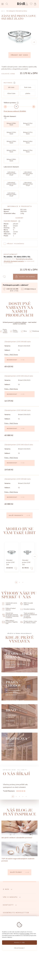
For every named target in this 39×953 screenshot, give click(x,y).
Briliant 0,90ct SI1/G (11, 160)
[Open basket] (36, 4)
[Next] (34, 42)
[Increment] (33, 106)
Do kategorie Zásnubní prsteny (14, 11)
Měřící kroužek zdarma (26, 603)
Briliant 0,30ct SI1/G (11, 142)
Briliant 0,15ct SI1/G (27, 124)
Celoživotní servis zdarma (9, 603)
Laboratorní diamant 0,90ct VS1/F (11, 194)
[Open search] (7, 4)
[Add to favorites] (15, 568)
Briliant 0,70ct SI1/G (27, 151)
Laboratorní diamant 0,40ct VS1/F (28, 173)
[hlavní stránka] (21, 6)
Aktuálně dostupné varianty (14, 261)
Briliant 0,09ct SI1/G (11, 124)
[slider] (16, 106)
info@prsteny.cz (28, 289)
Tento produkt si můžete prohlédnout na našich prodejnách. (28, 615)
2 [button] (19, 796)
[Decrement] (5, 106)
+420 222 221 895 (10, 289)
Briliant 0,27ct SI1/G (27, 133)
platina (28, 93)
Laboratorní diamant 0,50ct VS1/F (11, 184)
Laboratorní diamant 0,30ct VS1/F (11, 173)
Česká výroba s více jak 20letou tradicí (28, 622)
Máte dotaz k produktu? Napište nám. (10, 622)
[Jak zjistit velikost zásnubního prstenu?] (19, 830)
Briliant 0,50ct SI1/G (11, 151)
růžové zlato (11, 93)
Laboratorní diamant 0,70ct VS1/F (28, 184)
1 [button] (19, 582)
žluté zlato (27, 87)
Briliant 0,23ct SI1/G (11, 133)
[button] (34, 556)
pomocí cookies (25, 933)
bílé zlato (11, 87)
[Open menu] (2, 4)
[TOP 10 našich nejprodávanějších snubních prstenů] (19, 852)
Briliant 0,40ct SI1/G (27, 142)
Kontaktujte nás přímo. (24, 259)
